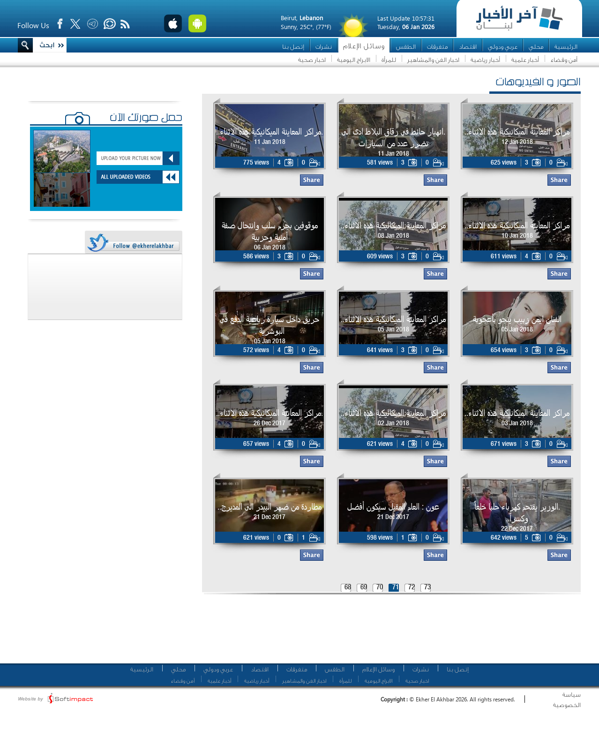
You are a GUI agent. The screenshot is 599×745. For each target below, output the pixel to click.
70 (379, 587)
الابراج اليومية (353, 59)
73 (427, 587)
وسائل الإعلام (364, 46)
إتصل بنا (293, 46)
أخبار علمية (525, 59)
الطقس (406, 46)
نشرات (323, 46)
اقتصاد (468, 46)
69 (363, 587)
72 (411, 587)
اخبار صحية (312, 59)
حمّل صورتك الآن (146, 118)
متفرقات (437, 46)
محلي (536, 46)
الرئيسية (565, 46)
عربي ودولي (502, 46)
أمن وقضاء (563, 59)
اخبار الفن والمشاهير (433, 59)
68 (347, 587)
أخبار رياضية (485, 59)
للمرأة (389, 59)
